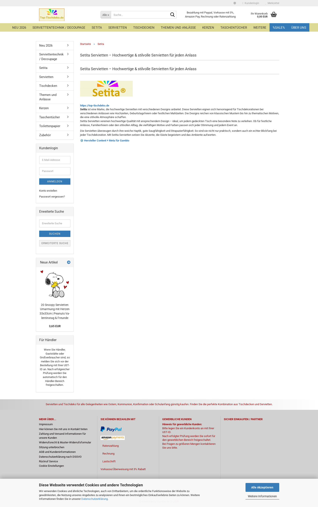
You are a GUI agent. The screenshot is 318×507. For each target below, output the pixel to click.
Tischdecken (143, 28)
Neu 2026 (19, 28)
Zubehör (45, 135)
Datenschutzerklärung (94, 498)
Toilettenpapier (49, 126)
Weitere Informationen (262, 496)
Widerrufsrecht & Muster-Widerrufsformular (65, 442)
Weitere (259, 28)
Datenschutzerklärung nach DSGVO (60, 456)
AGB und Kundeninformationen (57, 451)
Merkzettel (272, 3)
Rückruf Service (48, 461)
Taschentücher (233, 28)
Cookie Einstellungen (51, 465)
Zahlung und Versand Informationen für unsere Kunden (62, 435)
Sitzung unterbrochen (51, 447)
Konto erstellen (48, 190)
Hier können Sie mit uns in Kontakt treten (63, 429)
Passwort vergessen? (52, 196)
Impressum (46, 424)
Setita (97, 28)
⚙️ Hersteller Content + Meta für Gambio (104, 140)
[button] (234, 3)
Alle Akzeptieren (262, 487)
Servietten (117, 28)
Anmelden (54, 181)
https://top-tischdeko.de (94, 105)
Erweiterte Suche (55, 243)
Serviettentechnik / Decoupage (58, 28)
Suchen (54, 233)
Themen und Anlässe (178, 28)
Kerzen (208, 28)
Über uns (298, 28)
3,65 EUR (55, 326)
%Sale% (279, 28)
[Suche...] (106, 15)
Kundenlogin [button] (250, 3)
